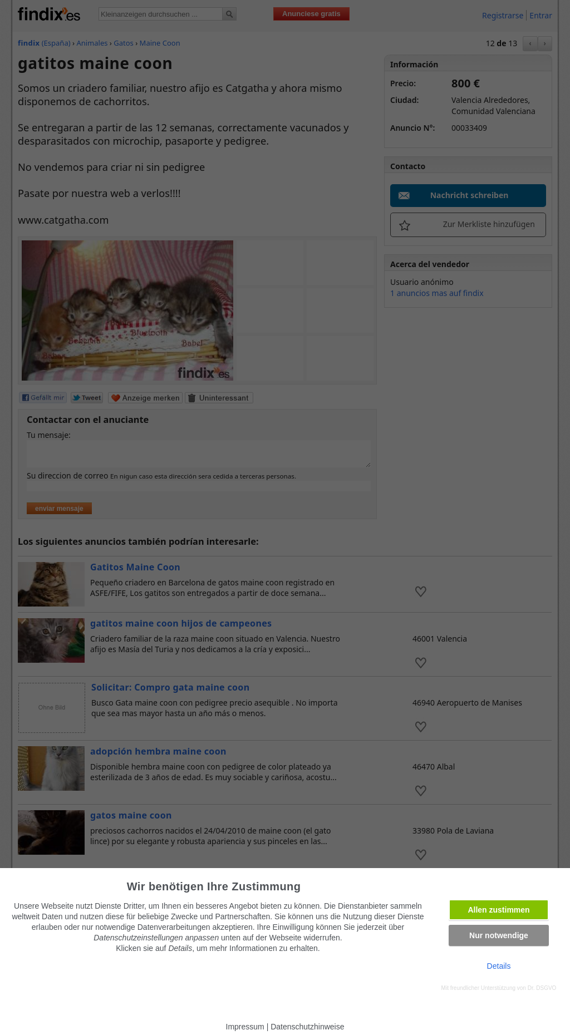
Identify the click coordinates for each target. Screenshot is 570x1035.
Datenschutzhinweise (307, 1026)
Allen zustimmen (498, 909)
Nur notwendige (498, 935)
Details (499, 966)
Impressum (245, 1026)
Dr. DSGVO (542, 988)
